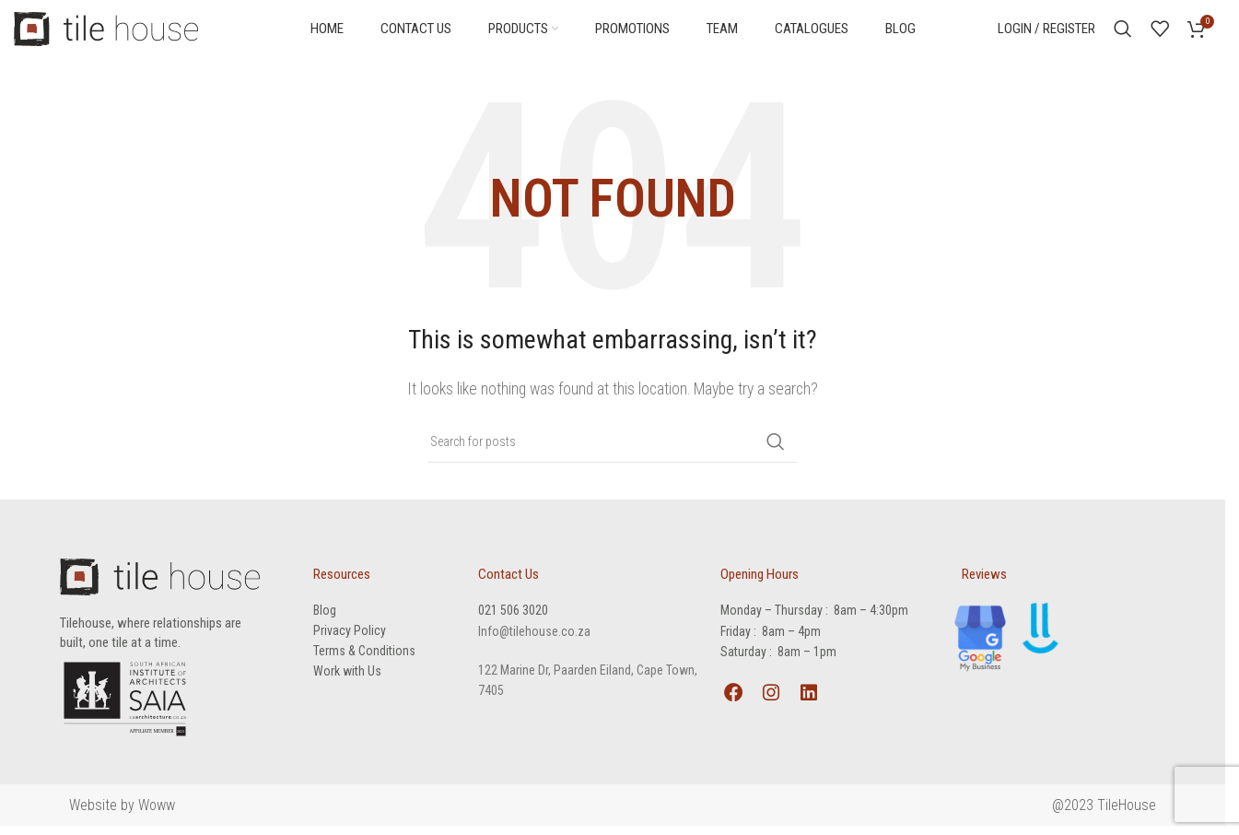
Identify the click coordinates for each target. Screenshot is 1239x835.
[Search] (1123, 32)
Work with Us (347, 677)
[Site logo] (106, 31)
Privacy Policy (349, 636)
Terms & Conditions (364, 657)
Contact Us (508, 580)
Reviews (984, 580)
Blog (324, 616)
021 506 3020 (513, 616)
